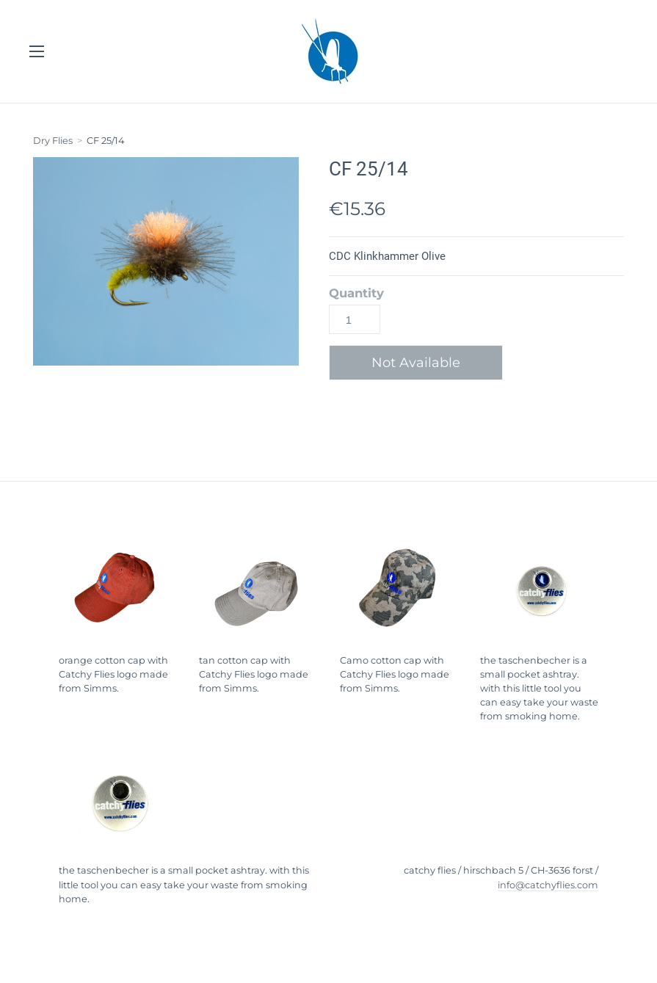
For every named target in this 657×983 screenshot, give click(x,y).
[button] (421, 362)
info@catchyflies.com (548, 884)
